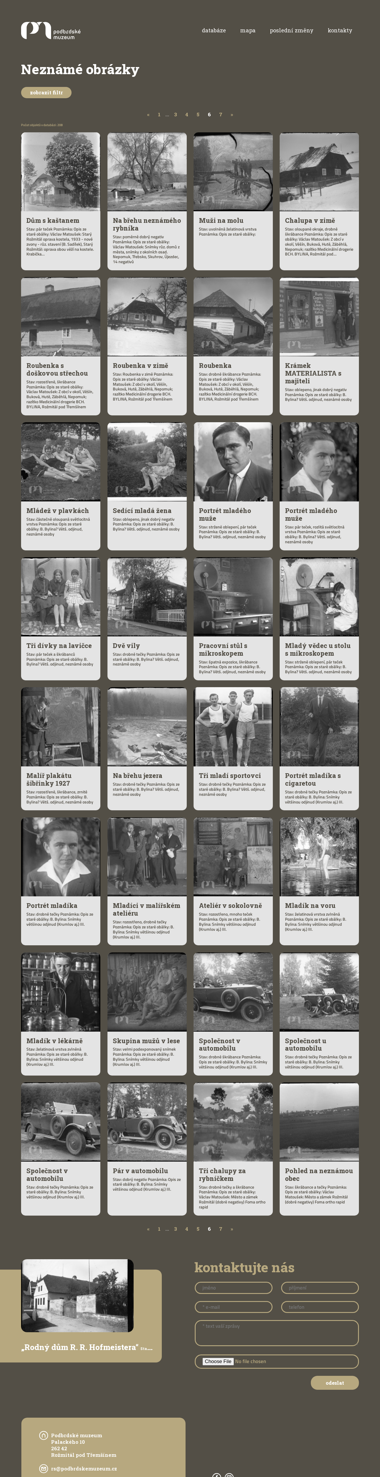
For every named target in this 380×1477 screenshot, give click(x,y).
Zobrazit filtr (46, 92)
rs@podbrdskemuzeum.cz (84, 1468)
